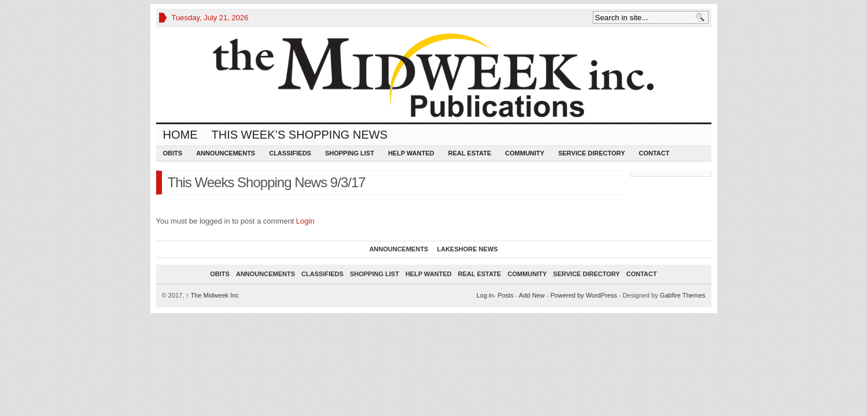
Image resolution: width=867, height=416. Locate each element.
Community (524, 153)
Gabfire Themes (683, 295)
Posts (505, 295)
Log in (485, 295)
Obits (173, 153)
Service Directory (591, 153)
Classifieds (290, 153)
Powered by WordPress (583, 295)
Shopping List (349, 153)
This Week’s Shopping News (300, 134)
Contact (654, 153)
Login (305, 221)
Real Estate (470, 153)
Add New (532, 295)
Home (180, 134)
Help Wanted (411, 153)
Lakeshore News (467, 249)
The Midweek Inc (212, 295)
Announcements (225, 153)
